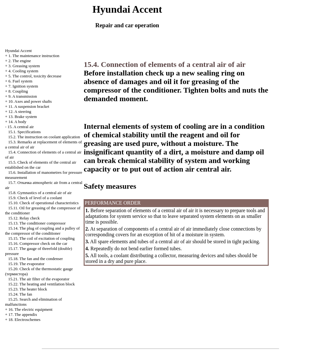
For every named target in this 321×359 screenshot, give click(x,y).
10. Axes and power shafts (30, 101)
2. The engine (20, 60)
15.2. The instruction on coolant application (44, 136)
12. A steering (20, 111)
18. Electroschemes (25, 319)
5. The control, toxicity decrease (35, 76)
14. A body (18, 121)
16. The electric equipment (31, 309)
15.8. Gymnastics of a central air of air (40, 192)
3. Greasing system (24, 65)
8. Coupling (18, 91)
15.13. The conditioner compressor (37, 223)
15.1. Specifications (24, 131)
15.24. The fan (20, 294)
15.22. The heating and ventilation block (41, 284)
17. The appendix (23, 314)
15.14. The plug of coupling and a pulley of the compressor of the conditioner (42, 231)
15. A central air (21, 126)
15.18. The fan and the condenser (35, 258)
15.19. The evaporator (26, 263)
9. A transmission (23, 96)
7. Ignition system (23, 86)
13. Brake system (23, 116)
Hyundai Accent (18, 50)
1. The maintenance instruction (34, 55)
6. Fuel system (20, 81)
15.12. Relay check (24, 218)
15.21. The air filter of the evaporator (38, 279)
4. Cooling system (23, 71)
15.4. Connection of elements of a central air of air (164, 64)
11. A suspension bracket (29, 106)
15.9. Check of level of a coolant (35, 197)
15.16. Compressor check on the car (37, 243)
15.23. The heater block (27, 289)
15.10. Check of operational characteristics (43, 202)
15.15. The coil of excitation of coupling (41, 238)
